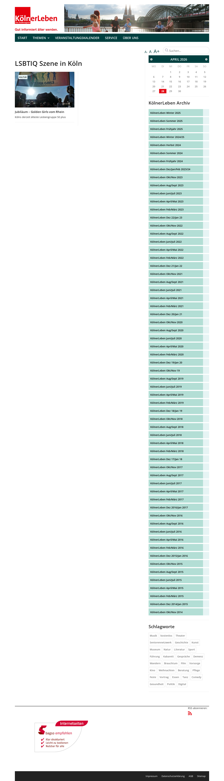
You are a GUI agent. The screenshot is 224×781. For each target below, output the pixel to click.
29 (170, 91)
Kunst (195, 642)
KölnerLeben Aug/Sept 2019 (166, 378)
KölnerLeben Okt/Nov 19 (165, 370)
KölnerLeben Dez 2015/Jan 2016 (169, 555)
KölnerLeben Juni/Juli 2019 (166, 386)
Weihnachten (166, 670)
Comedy (196, 677)
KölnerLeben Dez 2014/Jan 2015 (169, 604)
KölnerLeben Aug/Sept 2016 (166, 523)
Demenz (198, 656)
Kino (152, 670)
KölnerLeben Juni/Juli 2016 (166, 531)
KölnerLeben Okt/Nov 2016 (166, 515)
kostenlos (166, 635)
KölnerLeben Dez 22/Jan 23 (166, 217)
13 (153, 81)
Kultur (23, 77)
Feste (153, 677)
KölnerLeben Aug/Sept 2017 (166, 475)
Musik (153, 635)
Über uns (130, 38)
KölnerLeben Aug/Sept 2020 (166, 330)
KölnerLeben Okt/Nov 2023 (166, 177)
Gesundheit (157, 684)
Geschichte (181, 642)
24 (188, 86)
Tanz (185, 677)
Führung (155, 656)
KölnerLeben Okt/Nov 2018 (166, 419)
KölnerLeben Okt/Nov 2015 (166, 563)
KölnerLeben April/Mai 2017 (166, 491)
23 (179, 86)
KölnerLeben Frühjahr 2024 (166, 161)
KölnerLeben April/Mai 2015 (166, 588)
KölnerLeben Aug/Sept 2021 (166, 282)
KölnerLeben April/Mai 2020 (166, 346)
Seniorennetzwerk (161, 642)
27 (153, 91)
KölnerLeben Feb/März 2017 (167, 499)
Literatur (179, 649)
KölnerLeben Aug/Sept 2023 (166, 185)
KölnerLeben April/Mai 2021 (166, 298)
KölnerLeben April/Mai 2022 (166, 249)
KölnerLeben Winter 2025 (165, 112)
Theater (180, 635)
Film (183, 663)
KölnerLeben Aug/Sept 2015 (166, 572)
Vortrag (164, 677)
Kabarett (168, 656)
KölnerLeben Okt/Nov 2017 (166, 467)
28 (162, 91)
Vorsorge (194, 663)
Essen (175, 677)
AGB (191, 776)
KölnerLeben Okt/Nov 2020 (166, 322)
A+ (157, 51)
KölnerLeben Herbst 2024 (165, 145)
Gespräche (183, 656)
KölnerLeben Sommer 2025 (166, 121)
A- (146, 52)
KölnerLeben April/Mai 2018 (166, 443)
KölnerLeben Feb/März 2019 (167, 402)
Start (22, 38)
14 (162, 81)
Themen (41, 38)
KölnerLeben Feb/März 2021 (167, 306)
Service (111, 38)
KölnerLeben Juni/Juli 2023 (166, 193)
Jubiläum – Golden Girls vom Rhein (39, 112)
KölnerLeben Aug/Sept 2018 (166, 427)
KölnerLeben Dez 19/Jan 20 (166, 362)
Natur (167, 649)
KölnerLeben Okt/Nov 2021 (166, 274)
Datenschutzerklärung (173, 776)
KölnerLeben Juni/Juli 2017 (166, 483)
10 (188, 76)
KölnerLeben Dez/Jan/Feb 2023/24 (170, 169)
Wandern (155, 663)
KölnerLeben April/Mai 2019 (166, 394)
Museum (155, 649)
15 (170, 81)
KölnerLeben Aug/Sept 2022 (166, 233)
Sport (191, 649)
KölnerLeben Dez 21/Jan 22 (166, 266)
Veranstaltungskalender (77, 38)
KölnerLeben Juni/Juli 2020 (166, 338)
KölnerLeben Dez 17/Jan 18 (166, 459)
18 (196, 81)
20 (153, 86)
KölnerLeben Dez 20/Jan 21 (166, 314)
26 (204, 86)
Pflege (196, 670)
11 (196, 76)
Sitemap (201, 776)
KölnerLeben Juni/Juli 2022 (166, 241)
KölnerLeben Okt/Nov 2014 (166, 612)
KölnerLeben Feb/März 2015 (167, 596)
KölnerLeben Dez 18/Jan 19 (166, 410)
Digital (182, 684)
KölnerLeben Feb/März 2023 (167, 209)
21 (162, 86)
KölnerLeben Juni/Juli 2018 (166, 435)
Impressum (152, 776)
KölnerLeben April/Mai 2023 (166, 201)
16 (179, 81)
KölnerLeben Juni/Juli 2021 (166, 290)
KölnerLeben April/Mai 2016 (166, 539)
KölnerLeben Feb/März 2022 (167, 257)
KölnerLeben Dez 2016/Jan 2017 (169, 507)
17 (188, 81)
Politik (171, 684)
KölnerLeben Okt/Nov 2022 (166, 225)
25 (196, 86)
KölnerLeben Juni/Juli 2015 (166, 580)
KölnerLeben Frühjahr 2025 (166, 129)
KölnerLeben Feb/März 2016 (167, 547)
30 (179, 91)
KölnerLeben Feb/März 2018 (167, 451)
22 (170, 86)
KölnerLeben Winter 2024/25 (167, 137)
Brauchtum (170, 663)
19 (204, 81)
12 (204, 76)
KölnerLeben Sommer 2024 (166, 153)
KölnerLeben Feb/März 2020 (167, 354)
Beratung (183, 670)
